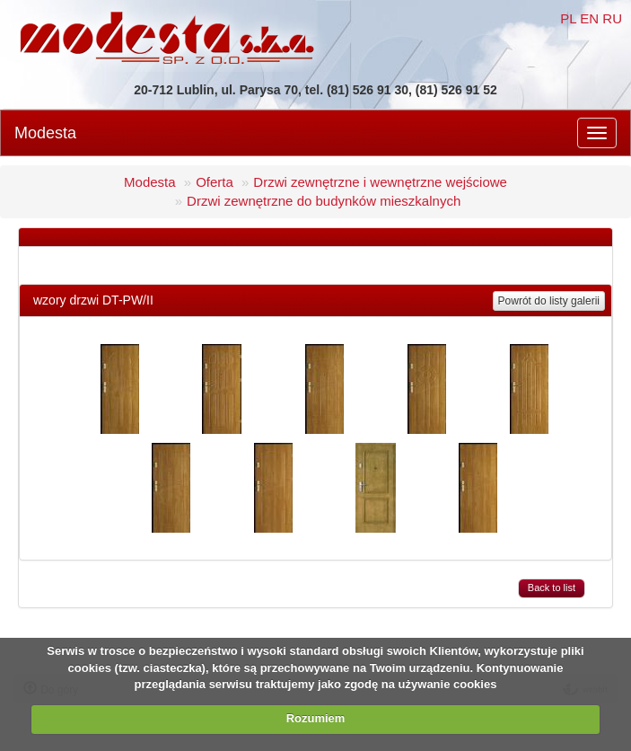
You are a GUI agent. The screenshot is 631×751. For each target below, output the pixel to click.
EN (589, 18)
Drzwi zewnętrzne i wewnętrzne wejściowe (380, 182)
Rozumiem (316, 718)
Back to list (551, 587)
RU (612, 18)
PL (568, 18)
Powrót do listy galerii (549, 301)
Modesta (45, 133)
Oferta (214, 182)
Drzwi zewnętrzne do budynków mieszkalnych (323, 200)
